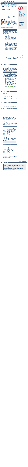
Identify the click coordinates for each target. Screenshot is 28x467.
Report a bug (21, 25)
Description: (3, 9)
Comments (5, 162)
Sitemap (26, 1)
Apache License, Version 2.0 (10, 172)
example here (9, 157)
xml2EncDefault (6, 126)
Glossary (23, 1)
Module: (4, 134)
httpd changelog (21, 23)
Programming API (21, 13)
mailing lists (13, 169)
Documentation (10, 4)
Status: (4, 133)
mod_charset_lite (8, 73)
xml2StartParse (21, 20)
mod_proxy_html (4, 22)
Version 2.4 (14, 4)
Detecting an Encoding (22, 14)
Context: (4, 131)
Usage (20, 12)
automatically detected (12, 129)
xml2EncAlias (6, 108)
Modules (15, 1)
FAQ (21, 1)
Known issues (21, 24)
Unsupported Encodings (22, 16)
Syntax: (4, 130)
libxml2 (8, 24)
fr (16, 7)
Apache (2, 4)
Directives (18, 1)
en (15, 7)
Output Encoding (21, 15)
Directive (11, 108)
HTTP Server (6, 4)
